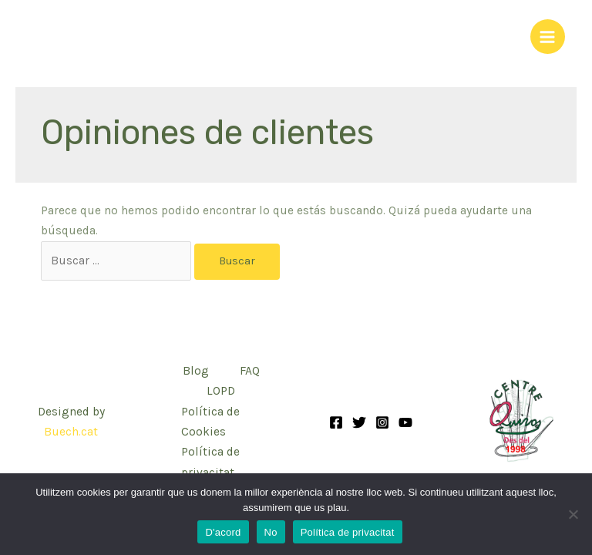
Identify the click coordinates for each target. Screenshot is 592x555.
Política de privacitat (210, 462)
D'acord (222, 532)
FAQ (250, 371)
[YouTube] (405, 422)
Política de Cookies (210, 422)
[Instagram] (382, 422)
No (271, 532)
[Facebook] (336, 422)
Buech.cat (71, 432)
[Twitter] (359, 422)
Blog (196, 371)
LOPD (221, 391)
